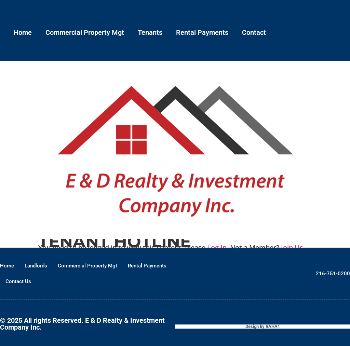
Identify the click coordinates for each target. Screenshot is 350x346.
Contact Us (18, 281)
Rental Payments (202, 32)
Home (23, 32)
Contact (254, 32)
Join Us (292, 247)
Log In (217, 247)
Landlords (36, 266)
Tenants (150, 32)
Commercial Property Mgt (84, 32)
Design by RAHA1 (262, 326)
